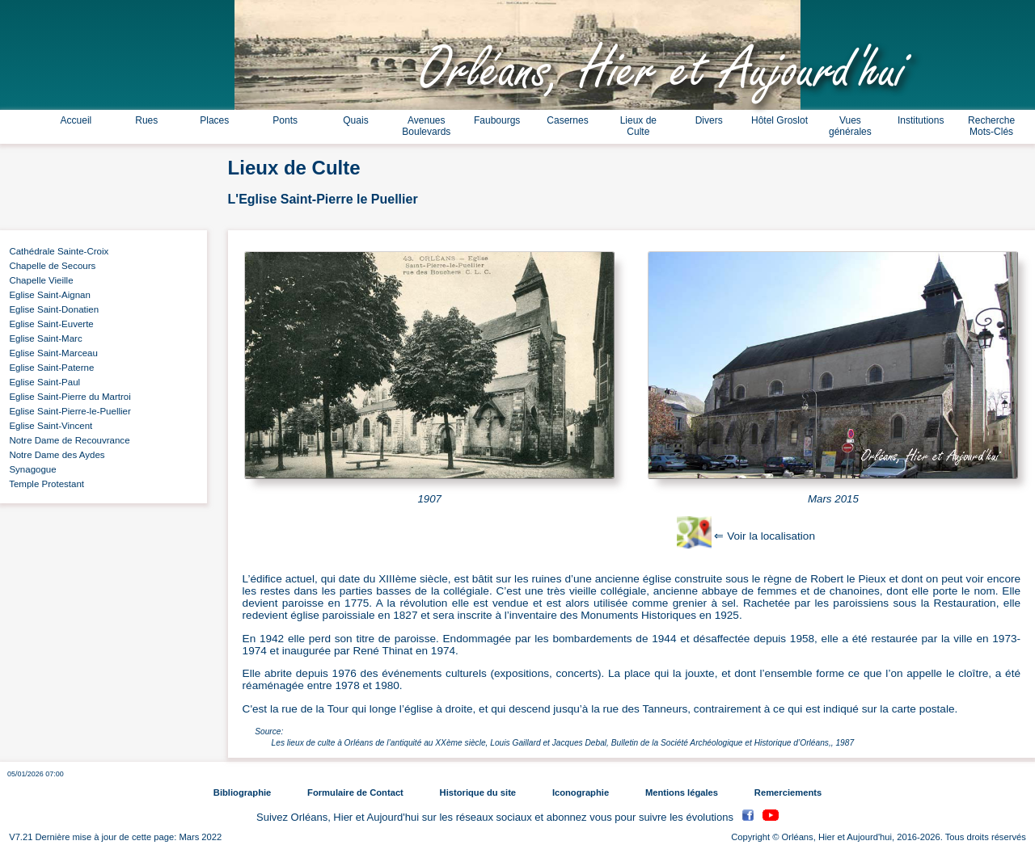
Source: (269, 731)
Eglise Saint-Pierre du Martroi (67, 396)
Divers (709, 120)
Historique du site (478, 792)
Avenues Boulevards (426, 126)
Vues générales (850, 126)
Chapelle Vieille (39, 280)
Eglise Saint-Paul (42, 382)
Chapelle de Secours (49, 266)
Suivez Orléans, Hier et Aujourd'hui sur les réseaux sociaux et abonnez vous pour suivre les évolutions (496, 817)
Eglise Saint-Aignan (47, 295)
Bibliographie (242, 792)
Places (214, 120)
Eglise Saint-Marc (43, 338)
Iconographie (580, 792)
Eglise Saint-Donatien (51, 309)
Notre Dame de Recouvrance (67, 440)
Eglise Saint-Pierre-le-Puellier (67, 411)
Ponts (285, 120)
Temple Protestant (44, 484)
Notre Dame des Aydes (54, 455)
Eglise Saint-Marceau (51, 353)
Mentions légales (681, 792)
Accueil (76, 120)
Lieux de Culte (638, 126)
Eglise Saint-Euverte (49, 324)
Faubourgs (497, 120)
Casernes (567, 120)
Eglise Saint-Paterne (49, 367)
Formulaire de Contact (355, 792)
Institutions (921, 120)
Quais (355, 120)
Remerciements (788, 792)
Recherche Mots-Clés (991, 126)
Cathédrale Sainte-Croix (56, 251)
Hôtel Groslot (779, 120)
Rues (146, 120)
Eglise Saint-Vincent (48, 426)
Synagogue (30, 469)
